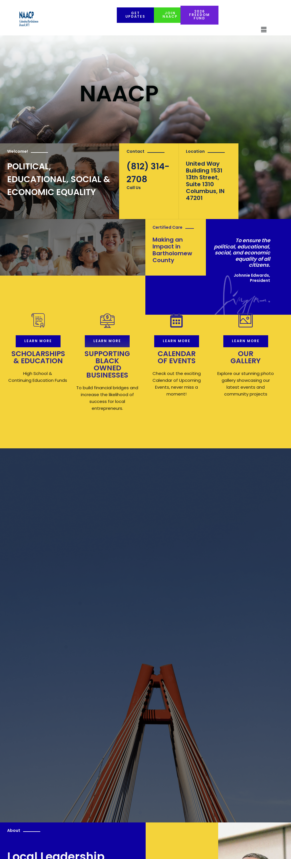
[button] (263, 30)
